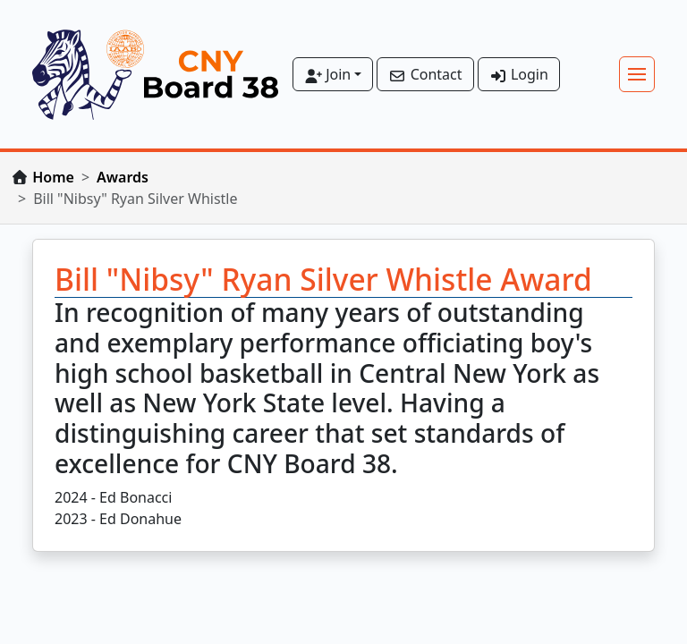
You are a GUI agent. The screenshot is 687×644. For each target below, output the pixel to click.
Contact (425, 74)
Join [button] (327, 74)
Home (53, 177)
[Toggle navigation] (637, 74)
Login (518, 74)
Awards (122, 177)
